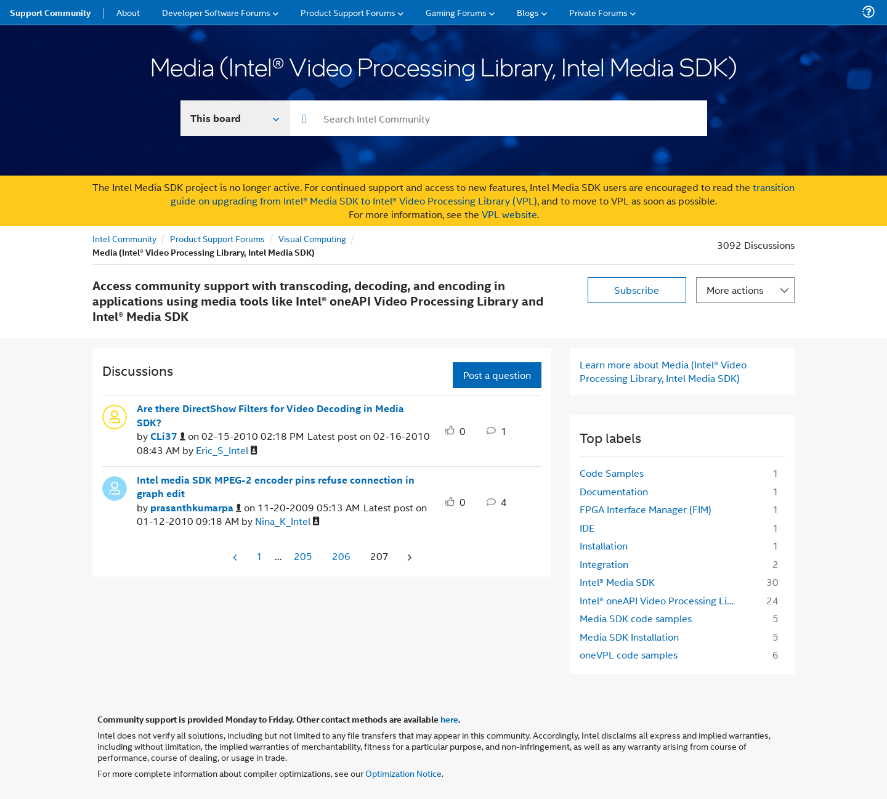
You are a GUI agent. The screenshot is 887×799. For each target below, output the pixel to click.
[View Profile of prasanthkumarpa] (195, 507)
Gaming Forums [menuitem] (456, 12)
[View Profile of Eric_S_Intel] (226, 450)
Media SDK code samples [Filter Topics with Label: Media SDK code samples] (636, 618)
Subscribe (636, 290)
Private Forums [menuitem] (598, 12)
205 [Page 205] (303, 556)
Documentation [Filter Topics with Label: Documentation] (614, 491)
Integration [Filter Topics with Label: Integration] (604, 564)
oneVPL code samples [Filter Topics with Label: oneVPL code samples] (629, 654)
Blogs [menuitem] (528, 12)
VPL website (509, 214)
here (449, 719)
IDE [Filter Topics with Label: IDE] (587, 528)
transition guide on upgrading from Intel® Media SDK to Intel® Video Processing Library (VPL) (483, 194)
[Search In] (235, 118)
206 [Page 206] (341, 556)
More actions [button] (735, 290)
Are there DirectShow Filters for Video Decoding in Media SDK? (270, 415)
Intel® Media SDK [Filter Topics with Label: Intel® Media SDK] (617, 582)
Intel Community (124, 238)
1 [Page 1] (259, 556)
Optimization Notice (403, 772)
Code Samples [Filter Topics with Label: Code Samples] (612, 473)
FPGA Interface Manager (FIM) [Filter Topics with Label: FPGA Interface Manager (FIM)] (645, 509)
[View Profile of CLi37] (167, 436)
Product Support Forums (217, 238)
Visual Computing (312, 238)
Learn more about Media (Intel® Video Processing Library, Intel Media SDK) (663, 371)
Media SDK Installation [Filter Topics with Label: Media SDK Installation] (629, 637)
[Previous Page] (235, 557)
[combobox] (498, 118)
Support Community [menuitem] (50, 12)
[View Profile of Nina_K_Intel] (287, 521)
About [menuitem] (128, 12)
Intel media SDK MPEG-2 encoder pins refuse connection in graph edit (276, 487)
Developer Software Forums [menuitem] (216, 12)
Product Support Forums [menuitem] (348, 12)
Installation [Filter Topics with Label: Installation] (604, 545)
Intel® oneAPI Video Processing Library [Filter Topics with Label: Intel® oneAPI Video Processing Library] (663, 600)
